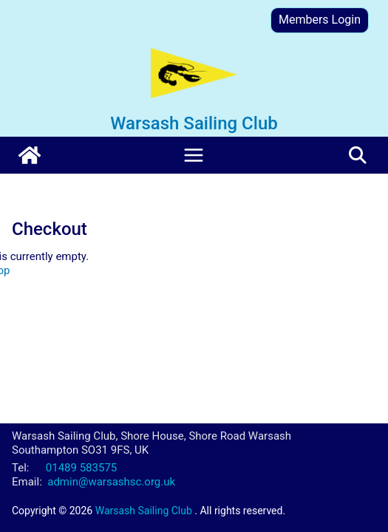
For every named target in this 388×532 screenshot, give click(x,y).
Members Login (320, 20)
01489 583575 (81, 467)
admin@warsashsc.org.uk (111, 481)
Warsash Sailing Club (193, 123)
